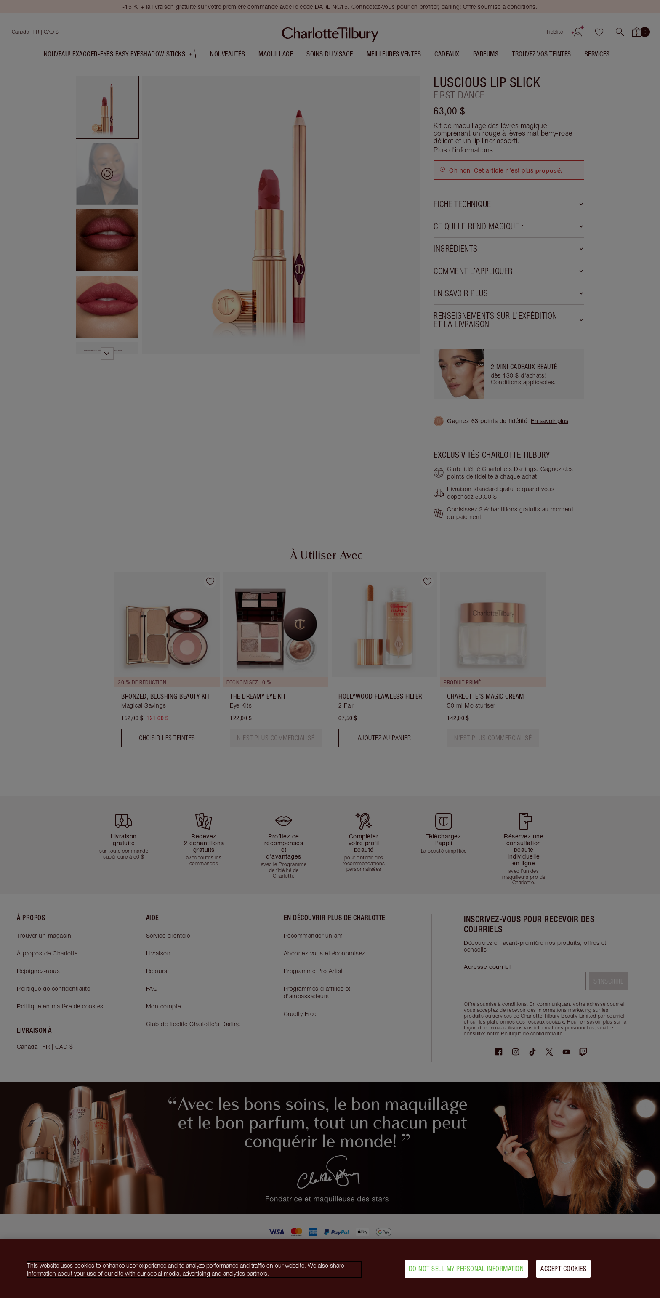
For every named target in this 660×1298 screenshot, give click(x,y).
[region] (330, 1268)
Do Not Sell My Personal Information (466, 1268)
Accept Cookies (563, 1268)
